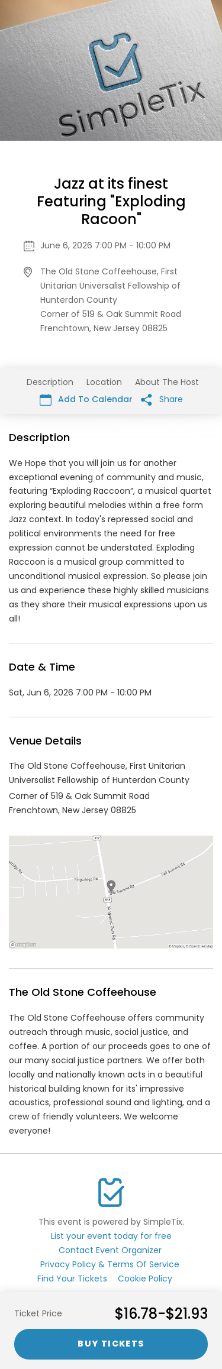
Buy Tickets (111, 1343)
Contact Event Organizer (110, 1250)
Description (50, 382)
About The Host (167, 382)
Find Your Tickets (72, 1278)
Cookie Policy (145, 1278)
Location (104, 382)
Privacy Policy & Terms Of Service (109, 1264)
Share (162, 399)
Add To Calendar (86, 399)
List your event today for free (111, 1236)
